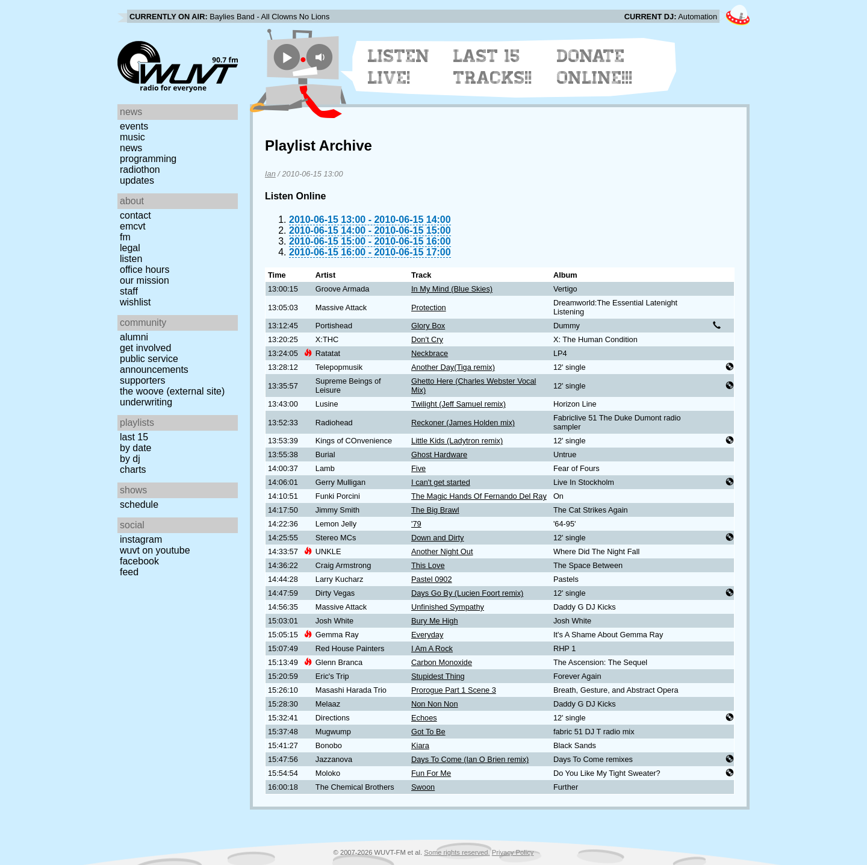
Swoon (423, 787)
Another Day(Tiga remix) (453, 367)
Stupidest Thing (438, 676)
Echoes (424, 717)
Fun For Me (431, 773)
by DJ (130, 459)
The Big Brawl (435, 509)
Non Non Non (434, 703)
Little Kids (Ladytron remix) (457, 440)
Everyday (427, 634)
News (131, 148)
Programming (148, 159)
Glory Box (428, 325)
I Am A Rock (432, 648)
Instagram (141, 539)
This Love (427, 565)
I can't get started (440, 482)
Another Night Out (442, 551)
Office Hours (144, 269)
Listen (131, 259)
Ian (270, 173)
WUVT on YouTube (155, 550)
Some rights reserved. (456, 852)
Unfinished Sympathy (447, 606)
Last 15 (134, 437)
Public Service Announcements (154, 364)
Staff (129, 291)
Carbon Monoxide (441, 662)
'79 (416, 523)
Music (132, 137)
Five (418, 468)
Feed (129, 572)
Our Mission (144, 280)
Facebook (139, 561)
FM (125, 237)
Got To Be (428, 731)
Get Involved (145, 348)
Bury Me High (434, 620)
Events (134, 126)
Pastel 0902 (431, 579)
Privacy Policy (513, 852)
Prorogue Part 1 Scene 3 (453, 690)
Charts (133, 469)
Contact (135, 215)
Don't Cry (427, 339)
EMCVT (133, 226)
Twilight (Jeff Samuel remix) (458, 403)
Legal (130, 248)
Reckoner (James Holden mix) (463, 422)
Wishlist (135, 302)
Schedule (139, 504)
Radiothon (140, 169)
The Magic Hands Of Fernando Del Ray (479, 496)
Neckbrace (429, 353)
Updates (137, 180)
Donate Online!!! (595, 67)
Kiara (420, 745)
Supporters (143, 380)
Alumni (134, 337)
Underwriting (146, 402)
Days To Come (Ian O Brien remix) (470, 759)
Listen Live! (399, 67)
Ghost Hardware (439, 454)
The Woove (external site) (172, 391)
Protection (428, 307)
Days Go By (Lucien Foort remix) (467, 593)
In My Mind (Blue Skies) (452, 288)
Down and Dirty (437, 537)
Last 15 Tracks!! (492, 67)
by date (135, 448)
